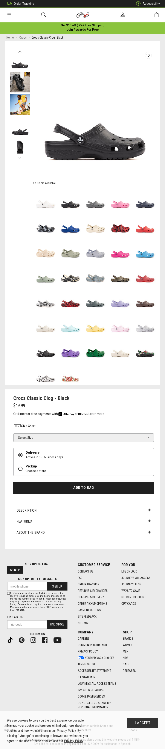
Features (84, 522)
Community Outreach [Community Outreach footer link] (92, 645)
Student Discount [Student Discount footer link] (133, 597)
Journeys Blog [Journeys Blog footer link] (131, 584)
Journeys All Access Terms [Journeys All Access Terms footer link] (97, 684)
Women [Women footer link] (127, 645)
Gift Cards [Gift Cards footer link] (128, 603)
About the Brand (84, 533)
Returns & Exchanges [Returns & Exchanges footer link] (93, 590)
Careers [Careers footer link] (84, 638)
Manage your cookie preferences (29, 725)
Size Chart (24, 426)
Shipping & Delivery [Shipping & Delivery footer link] (91, 597)
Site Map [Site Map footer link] (84, 623)
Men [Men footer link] (125, 651)
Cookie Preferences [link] (91, 696)
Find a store (16, 617)
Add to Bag (83, 488)
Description (84, 511)
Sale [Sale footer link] (126, 664)
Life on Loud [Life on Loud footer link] (129, 571)
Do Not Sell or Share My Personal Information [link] (94, 705)
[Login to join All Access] (82, 26)
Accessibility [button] (147, 4)
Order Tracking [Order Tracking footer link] (88, 584)
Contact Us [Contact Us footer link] (85, 571)
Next (19, 157)
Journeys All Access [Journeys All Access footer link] (136, 578)
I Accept (142, 723)
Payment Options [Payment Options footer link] (89, 610)
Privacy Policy (66, 731)
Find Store (57, 624)
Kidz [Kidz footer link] (125, 658)
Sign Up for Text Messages (37, 579)
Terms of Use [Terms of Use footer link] (87, 664)
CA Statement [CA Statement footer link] (87, 677)
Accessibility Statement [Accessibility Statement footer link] (94, 671)
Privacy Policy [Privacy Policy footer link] (88, 651)
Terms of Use (42, 601)
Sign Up (15, 570)
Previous (19, 51)
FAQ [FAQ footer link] (80, 578)
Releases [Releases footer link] (129, 671)
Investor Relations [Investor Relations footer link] (91, 690)
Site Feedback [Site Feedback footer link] (87, 616)
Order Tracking (19, 4)
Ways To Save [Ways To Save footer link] (130, 590)
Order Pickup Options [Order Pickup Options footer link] (92, 603)
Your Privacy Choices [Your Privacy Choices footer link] (96, 658)
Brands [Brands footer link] (128, 638)
